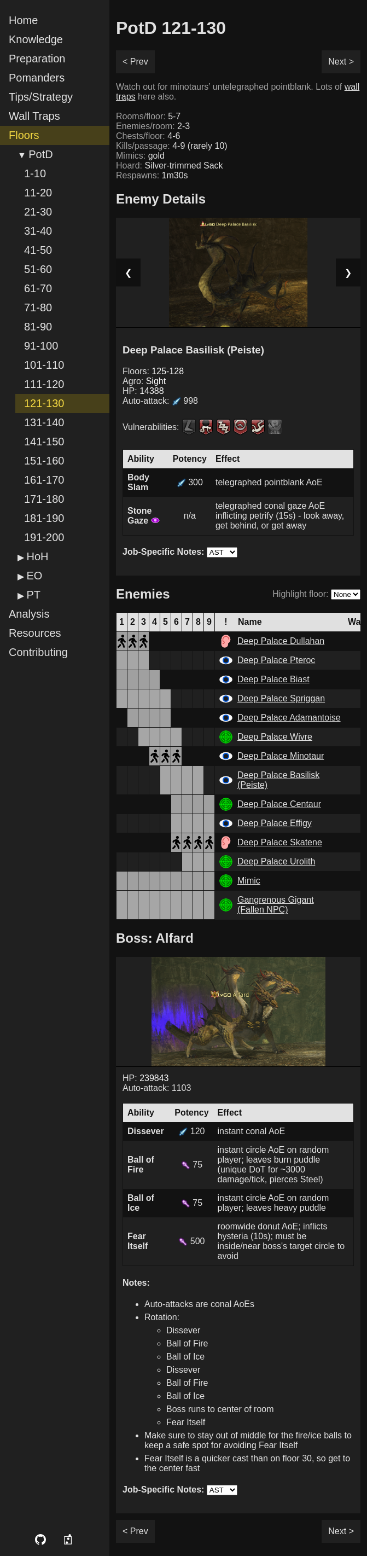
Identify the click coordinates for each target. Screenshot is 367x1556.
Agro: (144, 381)
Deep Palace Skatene (279, 842)
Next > (341, 61)
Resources (35, 633)
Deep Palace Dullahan (280, 641)
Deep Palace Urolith (276, 861)
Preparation (37, 59)
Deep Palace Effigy (274, 823)
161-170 (44, 480)
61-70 (38, 288)
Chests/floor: (148, 136)
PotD (40, 154)
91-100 (41, 346)
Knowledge (36, 39)
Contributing (38, 652)
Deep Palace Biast (273, 679)
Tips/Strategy (41, 97)
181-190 (44, 518)
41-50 (38, 250)
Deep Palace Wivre (274, 736)
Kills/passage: (172, 145)
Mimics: (140, 155)
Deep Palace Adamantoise (289, 717)
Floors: (153, 371)
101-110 (44, 365)
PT (33, 595)
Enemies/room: (153, 126)
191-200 (44, 537)
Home (23, 20)
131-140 (44, 422)
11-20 (38, 193)
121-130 (44, 403)
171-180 (44, 499)
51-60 (38, 269)
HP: (143, 391)
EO (34, 576)
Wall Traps (34, 116)
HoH (37, 556)
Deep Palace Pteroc (276, 660)
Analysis (29, 614)
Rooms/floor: (148, 116)
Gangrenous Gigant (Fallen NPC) (275, 904)
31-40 (38, 231)
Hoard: (169, 165)
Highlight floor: (300, 594)
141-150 (44, 442)
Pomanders (37, 78)
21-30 (38, 212)
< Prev (135, 61)
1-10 (35, 173)
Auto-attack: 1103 (157, 1088)
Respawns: (152, 175)
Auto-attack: (160, 400)
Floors (24, 135)
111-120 (44, 384)
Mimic (248, 880)
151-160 (44, 461)
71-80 (38, 307)
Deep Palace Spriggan (281, 698)
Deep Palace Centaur (279, 804)
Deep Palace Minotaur (280, 755)
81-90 (38, 327)
